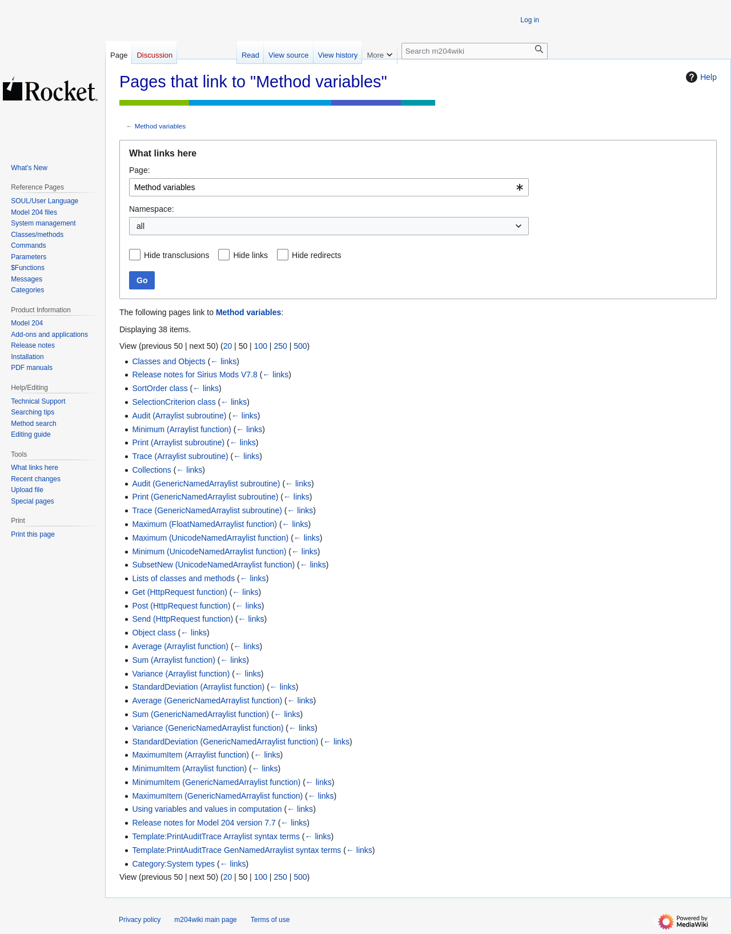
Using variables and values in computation (207, 809)
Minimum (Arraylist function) (181, 429)
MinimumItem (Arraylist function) (189, 768)
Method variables (160, 126)
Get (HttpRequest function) (179, 592)
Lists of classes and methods (183, 578)
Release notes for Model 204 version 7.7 (203, 822)
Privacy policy (139, 920)
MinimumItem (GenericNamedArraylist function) (216, 782)
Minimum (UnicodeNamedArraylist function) (209, 551)
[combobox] (329, 187)
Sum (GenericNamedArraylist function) (200, 714)
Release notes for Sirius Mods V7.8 (194, 374)
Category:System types (173, 863)
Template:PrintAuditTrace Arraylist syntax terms (216, 836)
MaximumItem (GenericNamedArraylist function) (217, 795)
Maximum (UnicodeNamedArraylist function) (210, 537)
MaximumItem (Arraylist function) (190, 754)
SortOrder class (159, 388)
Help (700, 77)
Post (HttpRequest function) (181, 605)
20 (227, 346)
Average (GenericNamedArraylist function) (207, 700)
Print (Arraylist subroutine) (178, 442)
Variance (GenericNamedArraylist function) (207, 727)
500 (300, 346)
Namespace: (151, 209)
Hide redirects (316, 255)
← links (223, 361)
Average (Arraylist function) (180, 646)
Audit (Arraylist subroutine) (179, 415)
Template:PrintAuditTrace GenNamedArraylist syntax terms (236, 850)
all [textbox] (140, 226)
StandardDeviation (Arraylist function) (198, 686)
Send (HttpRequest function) (182, 618)
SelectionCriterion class (173, 401)
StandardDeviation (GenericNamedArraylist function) (225, 741)
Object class (153, 632)
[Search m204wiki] (474, 51)
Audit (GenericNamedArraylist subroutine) (206, 483)
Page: (139, 170)
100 (260, 346)
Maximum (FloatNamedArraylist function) (204, 524)
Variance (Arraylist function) (181, 673)
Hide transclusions (176, 255)
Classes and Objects (168, 361)
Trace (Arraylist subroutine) (180, 456)
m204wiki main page (205, 920)
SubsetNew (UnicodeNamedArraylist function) (213, 564)
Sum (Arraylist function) (173, 660)
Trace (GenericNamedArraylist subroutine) (207, 510)
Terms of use (270, 920)
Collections (151, 469)
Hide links (250, 255)
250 (280, 346)
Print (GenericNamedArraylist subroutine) (205, 496)
